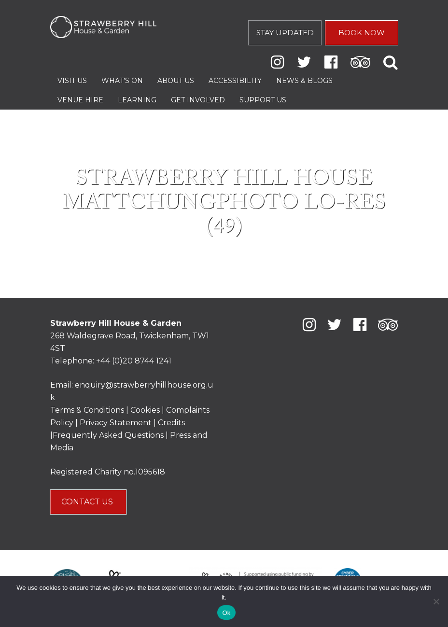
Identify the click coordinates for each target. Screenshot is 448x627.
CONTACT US (88, 501)
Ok (226, 612)
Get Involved (198, 100)
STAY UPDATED (285, 32)
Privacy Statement (116, 422)
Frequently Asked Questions (108, 435)
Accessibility (235, 80)
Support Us (262, 100)
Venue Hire (80, 100)
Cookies (146, 410)
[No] (436, 601)
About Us (175, 80)
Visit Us (72, 80)
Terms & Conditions (87, 410)
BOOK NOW (361, 32)
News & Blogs (304, 80)
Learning (137, 100)
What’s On (122, 80)
